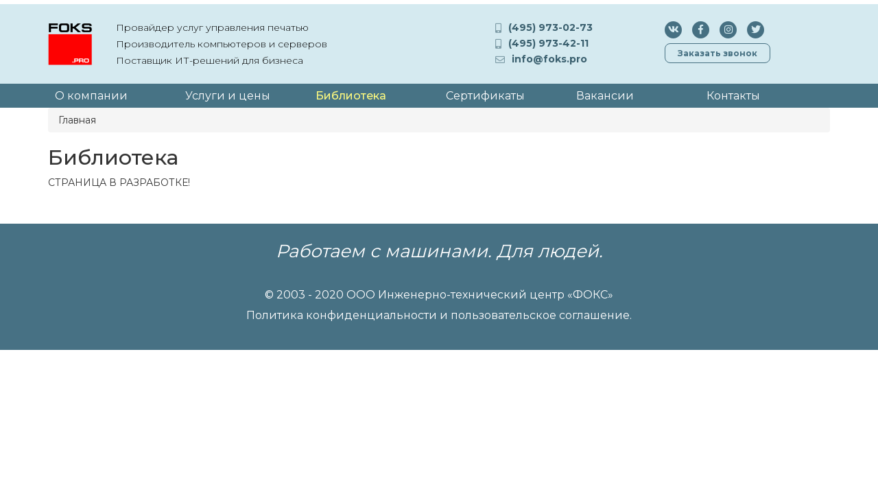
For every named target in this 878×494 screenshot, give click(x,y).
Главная (77, 120)
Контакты (733, 95)
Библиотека (351, 95)
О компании (91, 95)
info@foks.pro (549, 59)
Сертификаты (485, 95)
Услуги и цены (227, 95)
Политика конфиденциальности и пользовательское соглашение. (439, 315)
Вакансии (605, 95)
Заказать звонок (717, 53)
